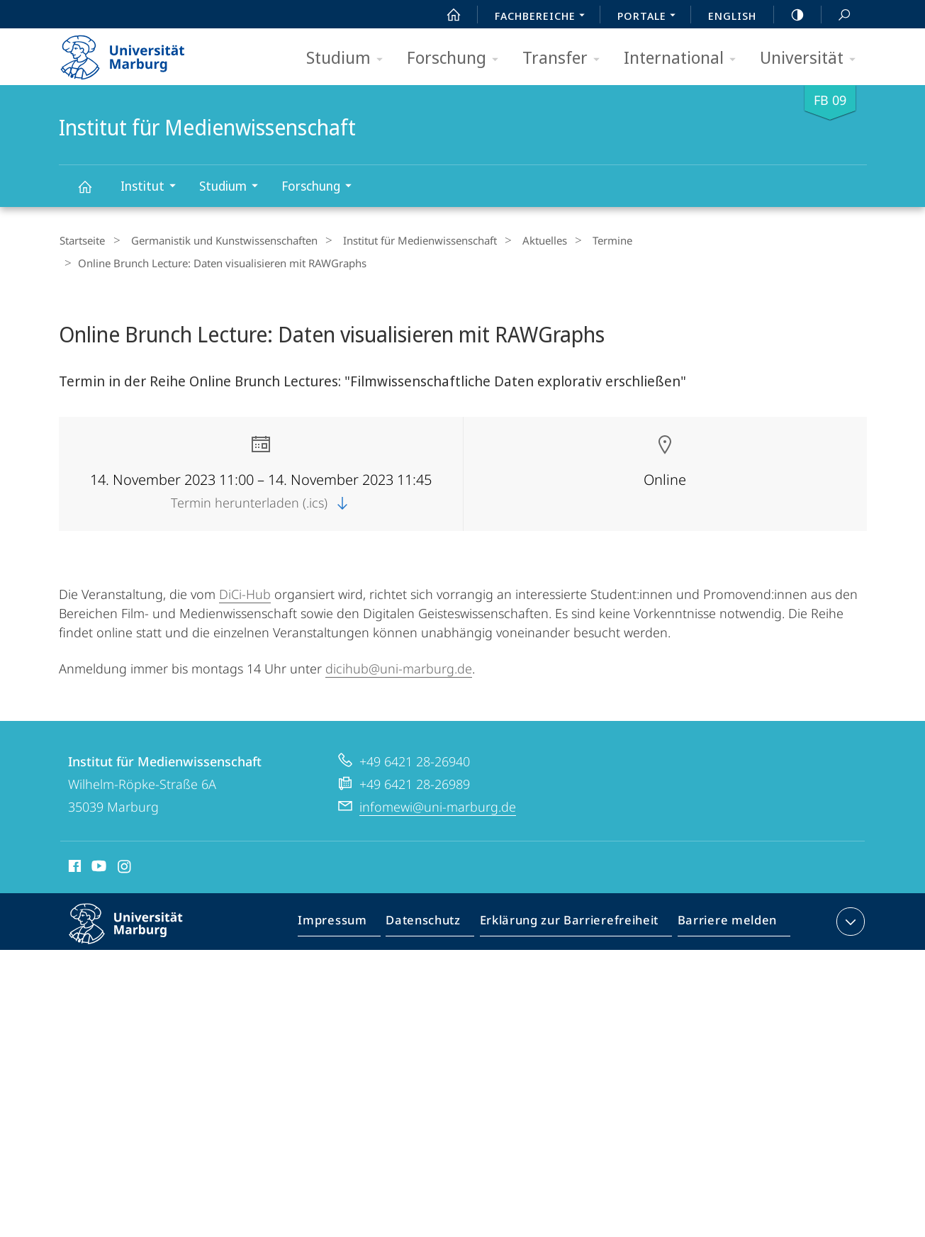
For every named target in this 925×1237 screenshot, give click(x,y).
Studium (349, 58)
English (732, 16)
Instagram (125, 864)
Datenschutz (435, 920)
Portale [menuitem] (650, 17)
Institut (152, 187)
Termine (582, 240)
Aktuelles (522, 240)
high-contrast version (789, 15)
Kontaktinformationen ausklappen (848, 917)
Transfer (565, 58)
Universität (812, 58)
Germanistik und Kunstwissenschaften (216, 240)
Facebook (73, 864)
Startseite (81, 240)
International (684, 58)
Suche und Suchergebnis (836, 15)
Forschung (457, 58)
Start (445, 15)
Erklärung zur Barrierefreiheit (574, 920)
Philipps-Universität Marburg (138, 930)
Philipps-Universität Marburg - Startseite (135, 52)
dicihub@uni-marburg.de (398, 664)
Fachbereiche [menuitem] (544, 17)
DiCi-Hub (245, 589)
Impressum (349, 920)
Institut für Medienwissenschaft (93, 193)
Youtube (97, 864)
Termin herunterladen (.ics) (261, 498)
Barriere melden (723, 920)
